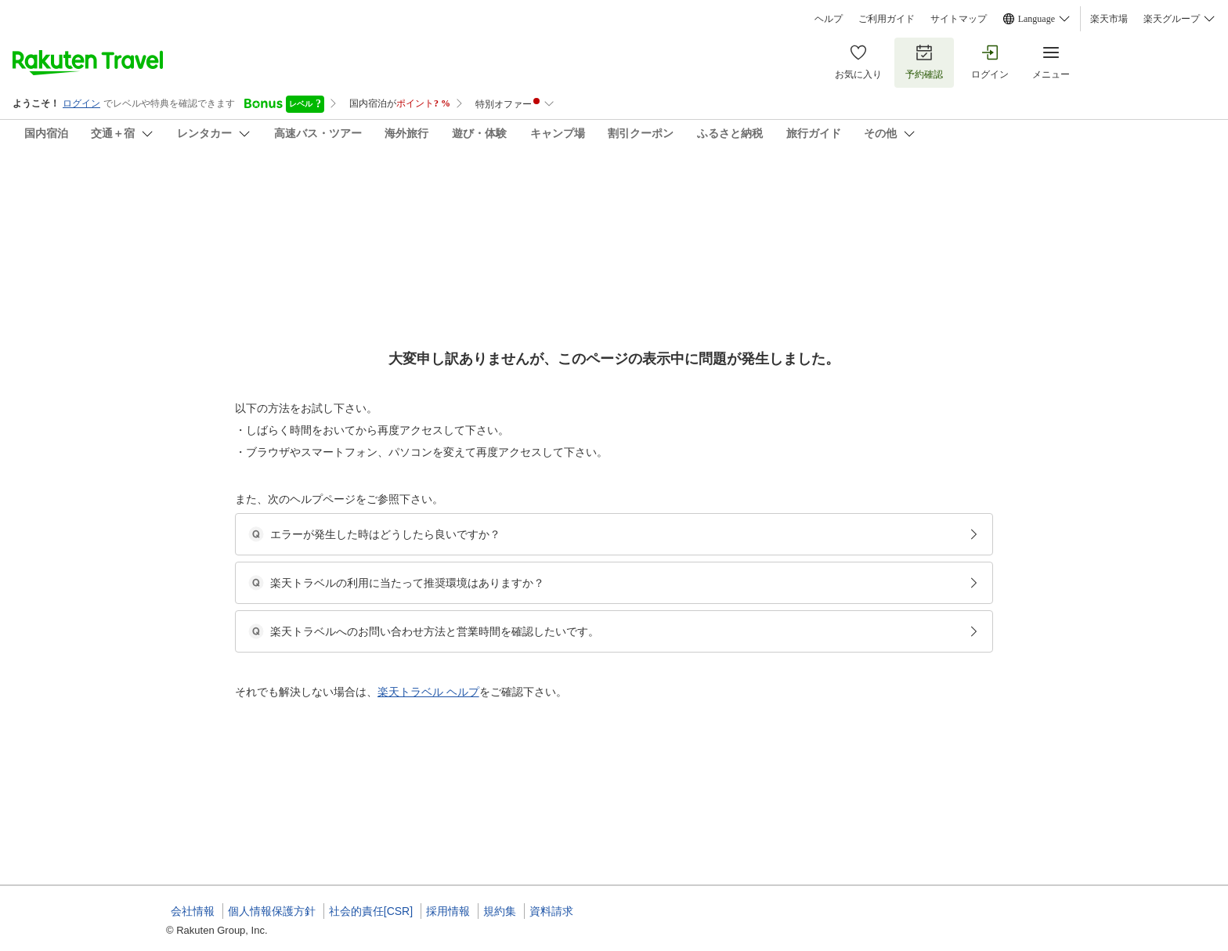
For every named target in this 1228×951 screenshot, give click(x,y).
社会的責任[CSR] (371, 911)
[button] (283, 651)
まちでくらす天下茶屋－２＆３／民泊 (314, 188)
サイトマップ (958, 18)
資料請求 (551, 911)
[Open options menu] (241, 496)
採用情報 (448, 911)
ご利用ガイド (886, 18)
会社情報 (193, 911)
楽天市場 (1109, 18)
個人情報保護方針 (272, 911)
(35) (393, 266)
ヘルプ (828, 18)
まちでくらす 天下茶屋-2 (574, 774)
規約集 (499, 911)
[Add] (1083, 202)
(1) (597, 266)
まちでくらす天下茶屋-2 (573, 756)
